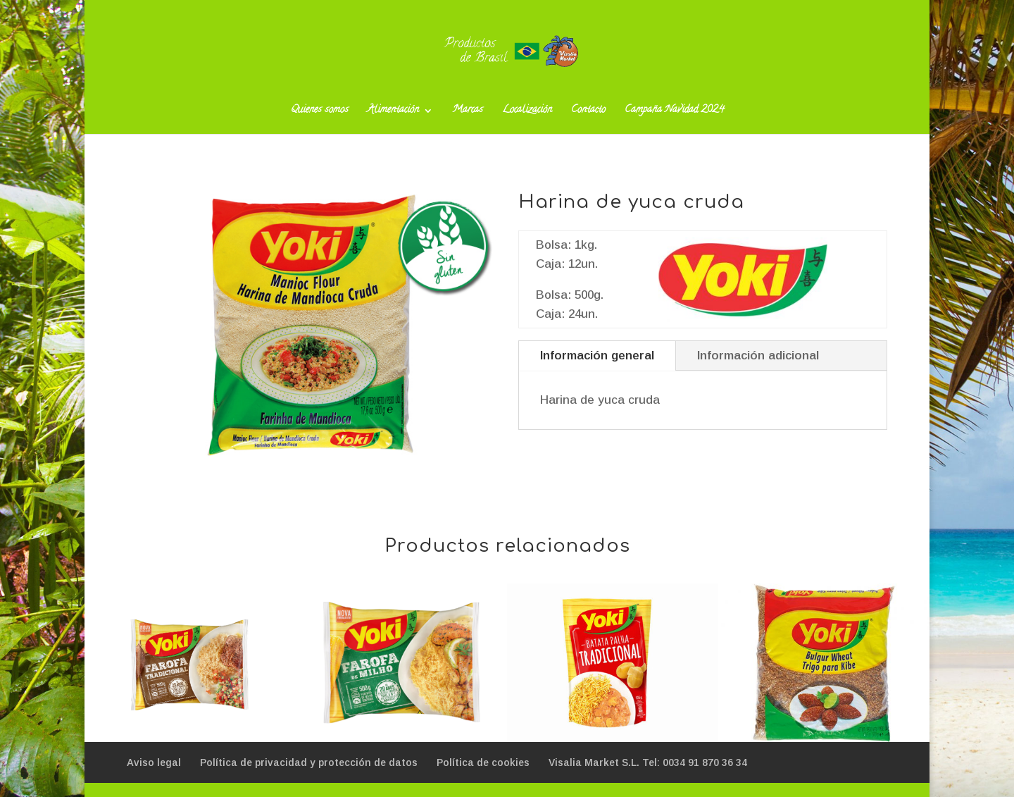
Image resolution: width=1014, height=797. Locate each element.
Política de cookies (483, 762)
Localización (527, 112)
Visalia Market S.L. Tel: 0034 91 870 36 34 (648, 762)
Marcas (467, 112)
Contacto (588, 112)
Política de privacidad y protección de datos (309, 762)
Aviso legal (154, 762)
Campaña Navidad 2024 (674, 112)
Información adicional (758, 355)
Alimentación (393, 112)
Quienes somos (320, 112)
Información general (597, 355)
